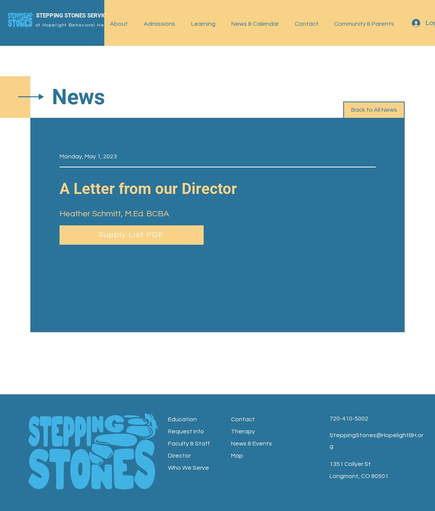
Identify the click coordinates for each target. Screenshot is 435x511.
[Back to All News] (374, 110)
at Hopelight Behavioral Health (75, 25)
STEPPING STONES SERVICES (74, 15)
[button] (121, 24)
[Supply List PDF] (132, 235)
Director (179, 456)
